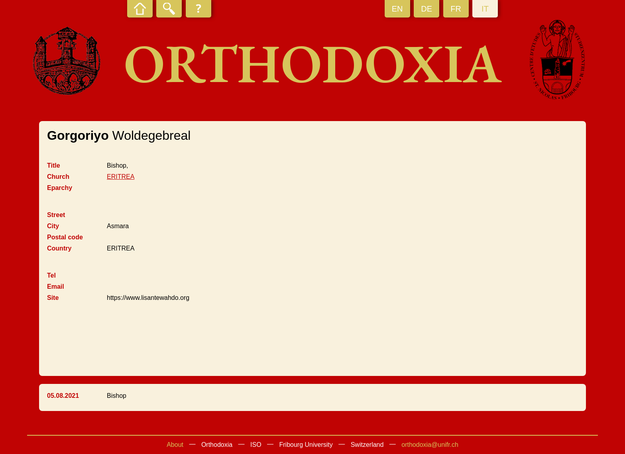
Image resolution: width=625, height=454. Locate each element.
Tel (51, 275)
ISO (255, 444)
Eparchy (59, 187)
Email (55, 286)
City (53, 226)
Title (53, 165)
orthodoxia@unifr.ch (429, 444)
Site (53, 297)
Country (59, 248)
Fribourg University (306, 444)
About (175, 444)
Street (56, 214)
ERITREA (120, 176)
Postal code (65, 237)
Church (58, 176)
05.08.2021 (63, 395)
